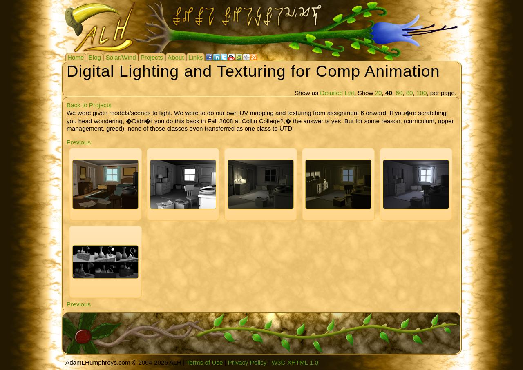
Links (195, 57)
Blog (95, 57)
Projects (152, 57)
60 (399, 92)
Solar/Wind (120, 57)
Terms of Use (204, 362)
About (176, 57)
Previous (79, 142)
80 (409, 92)
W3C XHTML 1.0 (295, 362)
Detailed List (337, 92)
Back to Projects (89, 105)
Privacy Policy (247, 362)
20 (378, 92)
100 (421, 92)
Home (75, 57)
